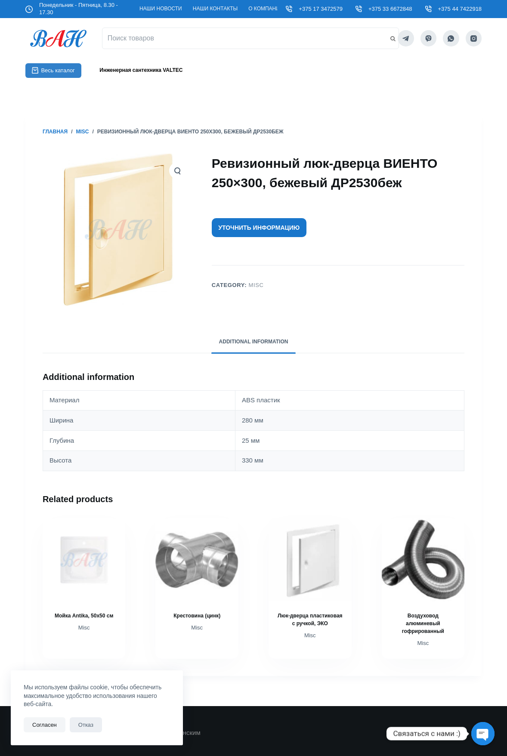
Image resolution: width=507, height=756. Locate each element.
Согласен (44, 725)
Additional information (253, 342)
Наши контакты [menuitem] (215, 9)
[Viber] (428, 38)
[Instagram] (474, 38)
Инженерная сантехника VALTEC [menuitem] (140, 70)
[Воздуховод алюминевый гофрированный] (423, 560)
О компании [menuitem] (265, 9)
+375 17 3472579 (321, 9)
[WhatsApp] (451, 38)
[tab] (253, 342)
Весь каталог (53, 70)
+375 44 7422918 (460, 9)
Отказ (85, 725)
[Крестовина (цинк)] (196, 560)
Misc (255, 285)
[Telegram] (406, 38)
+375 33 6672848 (390, 9)
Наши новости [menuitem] (160, 9)
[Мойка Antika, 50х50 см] (84, 560)
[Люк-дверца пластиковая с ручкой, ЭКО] (310, 560)
